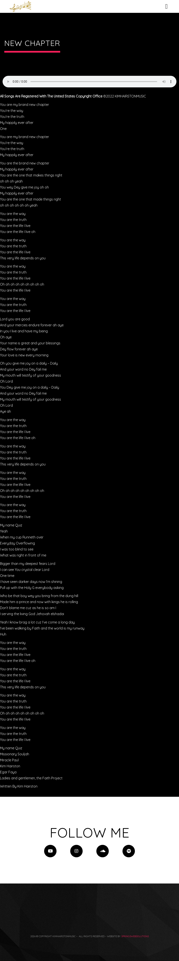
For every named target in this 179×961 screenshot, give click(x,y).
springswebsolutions (135, 936)
